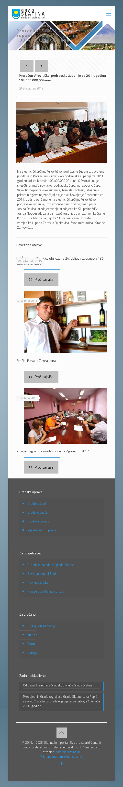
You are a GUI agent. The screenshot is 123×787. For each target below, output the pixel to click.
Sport (31, 643)
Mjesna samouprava (41, 530)
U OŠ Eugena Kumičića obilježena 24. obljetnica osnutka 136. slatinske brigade (60, 261)
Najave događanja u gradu (45, 591)
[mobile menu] (108, 13)
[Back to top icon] (61, 733)
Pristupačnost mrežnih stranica (61, 756)
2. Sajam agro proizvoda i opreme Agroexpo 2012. (53, 451)
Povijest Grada (37, 582)
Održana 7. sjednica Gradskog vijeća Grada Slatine (57, 685)
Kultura (32, 634)
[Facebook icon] (61, 763)
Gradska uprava (38, 521)
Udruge (32, 652)
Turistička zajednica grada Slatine (50, 564)
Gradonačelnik (37, 503)
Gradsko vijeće (37, 512)
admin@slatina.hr (68, 751)
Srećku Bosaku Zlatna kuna (36, 360)
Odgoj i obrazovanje (41, 626)
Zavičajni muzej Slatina (43, 573)
